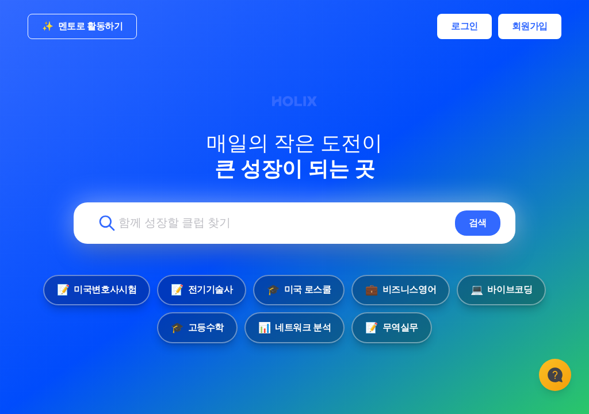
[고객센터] (554, 379)
